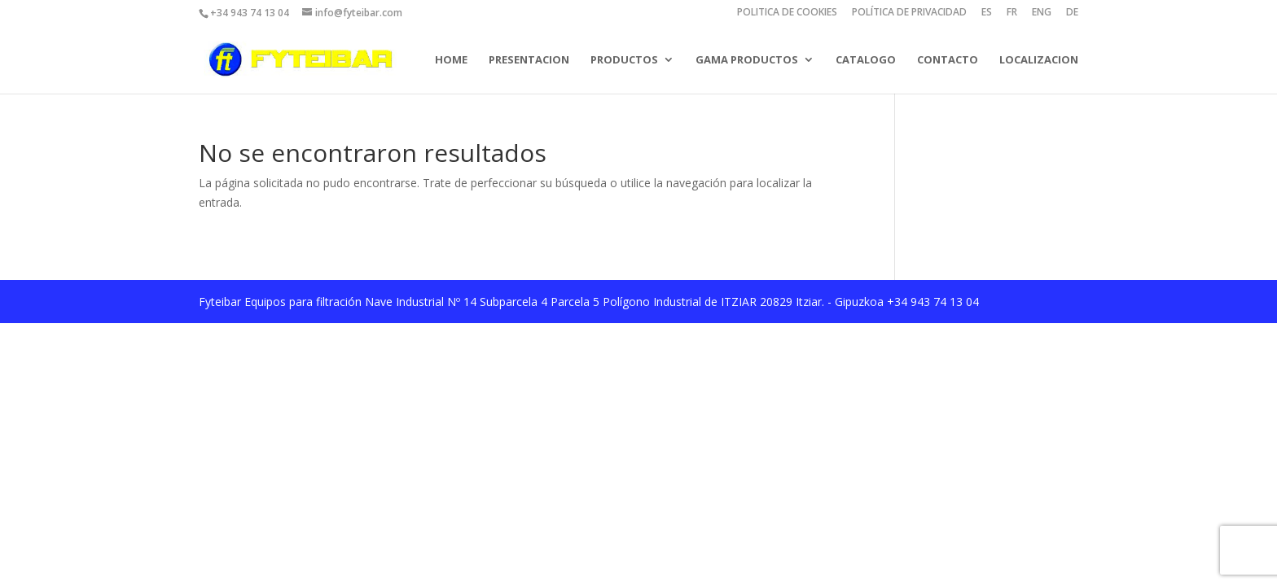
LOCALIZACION (1038, 59)
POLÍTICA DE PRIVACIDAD (909, 13)
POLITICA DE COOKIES (787, 13)
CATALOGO (866, 59)
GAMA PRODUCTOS (747, 59)
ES (986, 13)
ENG (1041, 13)
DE (1072, 13)
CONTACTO (947, 59)
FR (1012, 13)
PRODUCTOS (624, 59)
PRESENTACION (529, 59)
